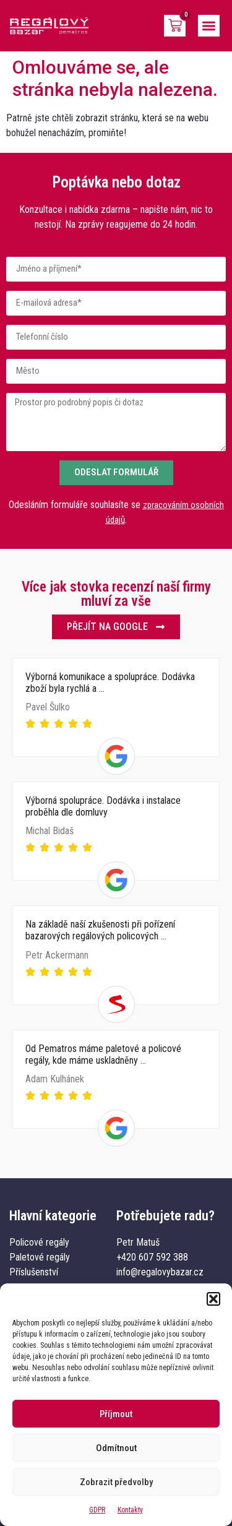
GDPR (97, 1510)
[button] (213, 1299)
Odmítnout (116, 1448)
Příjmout (116, 1414)
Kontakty (130, 1510)
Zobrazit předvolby (116, 1482)
